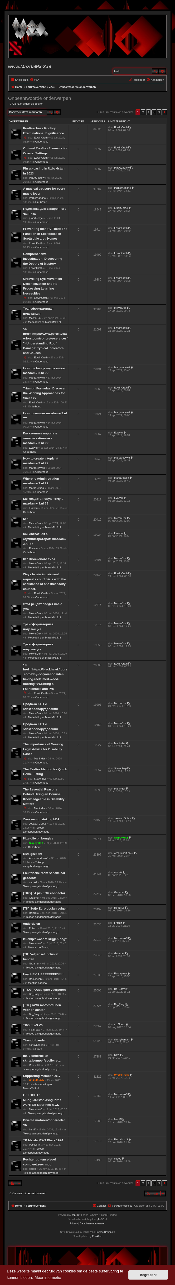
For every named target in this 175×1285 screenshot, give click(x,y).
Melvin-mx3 (35, 943)
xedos (32, 1168)
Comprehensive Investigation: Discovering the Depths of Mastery (42, 258)
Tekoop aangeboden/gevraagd (40, 886)
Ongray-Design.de (105, 1232)
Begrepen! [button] (148, 1275)
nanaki (33, 882)
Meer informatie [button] (48, 1278)
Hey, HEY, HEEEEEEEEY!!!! (43, 974)
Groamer (34, 897)
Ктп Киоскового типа (39, 559)
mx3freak (34, 1029)
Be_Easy (34, 994)
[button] (164, 112)
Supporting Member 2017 (42, 1076)
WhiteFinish (36, 1080)
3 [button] (148, 112)
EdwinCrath (41, 137)
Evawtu (33, 447)
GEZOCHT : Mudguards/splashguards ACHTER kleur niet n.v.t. (42, 1100)
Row (31, 1065)
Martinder (39, 758)
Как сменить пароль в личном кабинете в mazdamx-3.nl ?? (40, 438)
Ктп (25, 519)
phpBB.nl (102, 1219)
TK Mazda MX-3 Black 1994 (43, 1140)
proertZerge (36, 218)
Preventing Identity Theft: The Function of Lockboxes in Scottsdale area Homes (45, 233)
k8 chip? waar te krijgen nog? (45, 939)
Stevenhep (40, 778)
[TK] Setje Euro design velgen (45, 908)
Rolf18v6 (34, 912)
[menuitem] (34, 80)
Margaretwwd (37, 377)
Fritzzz (33, 928)
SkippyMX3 (36, 843)
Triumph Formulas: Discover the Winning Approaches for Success (44, 393)
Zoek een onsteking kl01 (41, 819)
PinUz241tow (36, 177)
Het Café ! (41, 202)
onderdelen (31, 923)
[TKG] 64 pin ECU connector (44, 893)
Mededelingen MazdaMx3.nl (44, 322)
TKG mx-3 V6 (33, 1025)
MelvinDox (35, 318)
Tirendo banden (35, 1040)
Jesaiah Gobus (37, 823)
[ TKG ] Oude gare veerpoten (44, 989)
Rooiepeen (35, 978)
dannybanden (37, 1045)
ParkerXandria (37, 197)
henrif (32, 1129)
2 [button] (143, 112)
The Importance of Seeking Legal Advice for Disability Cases (43, 749)
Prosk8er (97, 1236)
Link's (38, 1049)
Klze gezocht (32, 854)
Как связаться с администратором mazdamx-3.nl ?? (45, 538)
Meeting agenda (37, 983)
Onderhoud (41, 141)
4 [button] (154, 112)
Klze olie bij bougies (38, 838)
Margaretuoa (36, 487)
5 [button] (159, 112)
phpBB (75, 1215)
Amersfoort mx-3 (38, 858)
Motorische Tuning (38, 947)
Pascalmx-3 (36, 1144)
